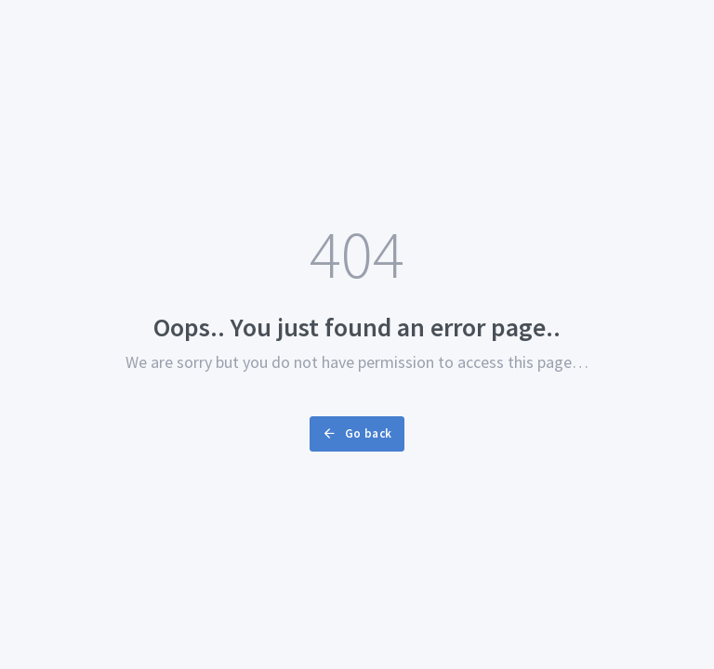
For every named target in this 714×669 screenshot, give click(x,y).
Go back (356, 433)
